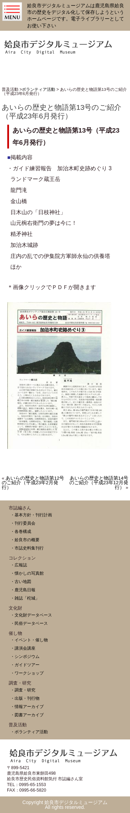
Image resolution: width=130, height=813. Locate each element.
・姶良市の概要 (25, 539)
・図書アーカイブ (27, 714)
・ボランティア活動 (29, 731)
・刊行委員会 (22, 523)
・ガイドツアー (25, 664)
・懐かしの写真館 (27, 573)
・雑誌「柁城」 (25, 598)
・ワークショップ (27, 673)
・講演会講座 (22, 648)
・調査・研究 (22, 690)
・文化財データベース (31, 615)
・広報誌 (18, 565)
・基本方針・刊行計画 (31, 515)
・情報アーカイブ (27, 706)
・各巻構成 (20, 531)
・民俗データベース (29, 623)
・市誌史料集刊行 (27, 548)
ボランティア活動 (38, 89)
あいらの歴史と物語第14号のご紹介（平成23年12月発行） (98, 483)
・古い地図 (20, 581)
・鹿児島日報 (22, 589)
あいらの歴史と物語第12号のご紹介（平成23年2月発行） (33, 483)
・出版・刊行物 (25, 698)
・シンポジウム (25, 656)
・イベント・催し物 (29, 640)
